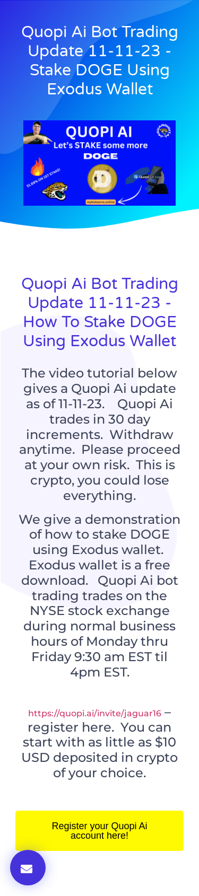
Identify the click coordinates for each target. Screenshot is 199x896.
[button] (28, 867)
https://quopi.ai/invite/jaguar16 (94, 713)
